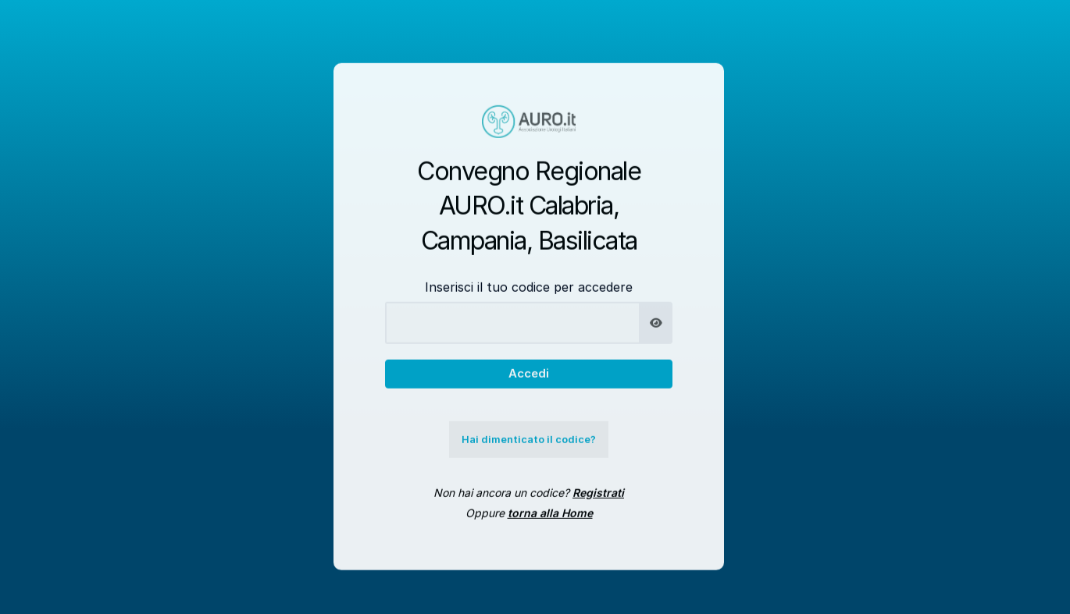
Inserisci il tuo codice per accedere (529, 295)
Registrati (598, 500)
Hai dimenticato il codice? (529, 447)
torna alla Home (550, 520)
